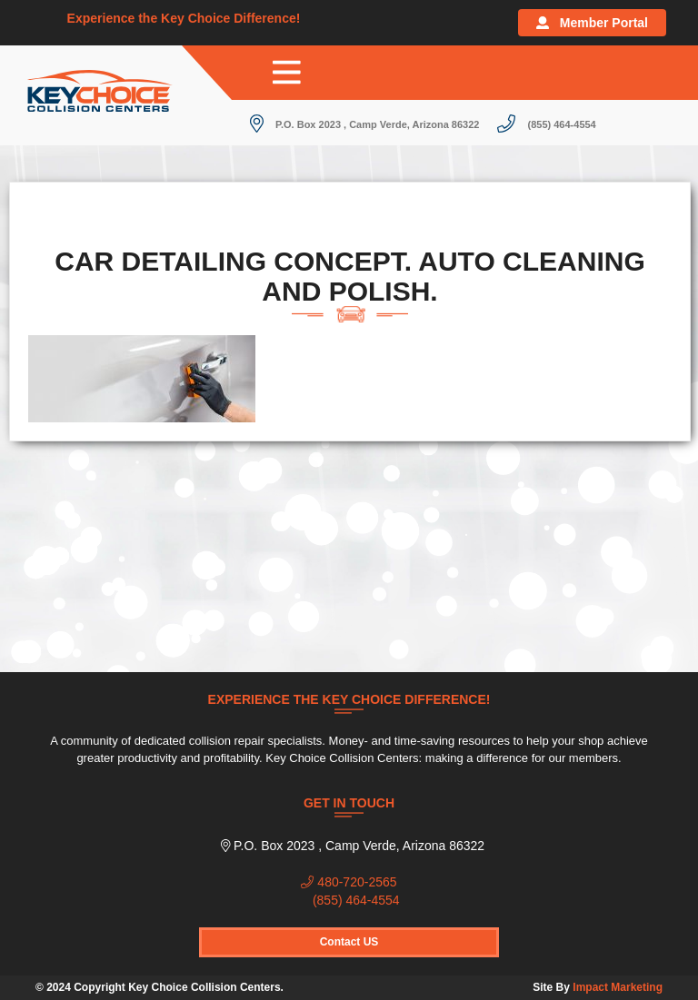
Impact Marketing (618, 987)
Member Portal (592, 22)
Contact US (349, 942)
